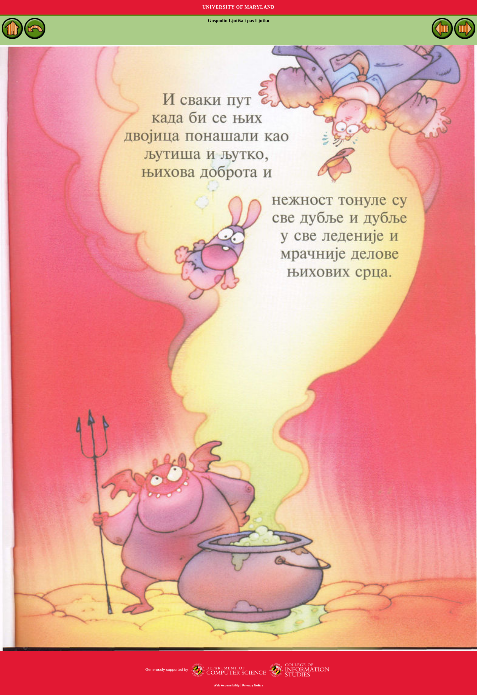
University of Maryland (238, 7)
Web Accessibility (226, 685)
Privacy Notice (252, 685)
